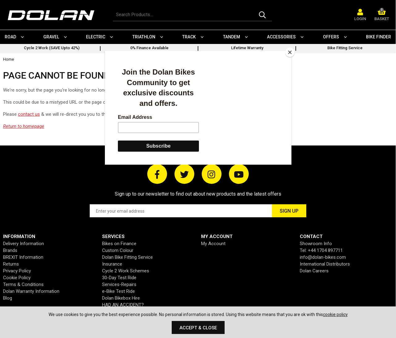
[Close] (290, 52)
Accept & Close (198, 328)
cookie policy (335, 314)
